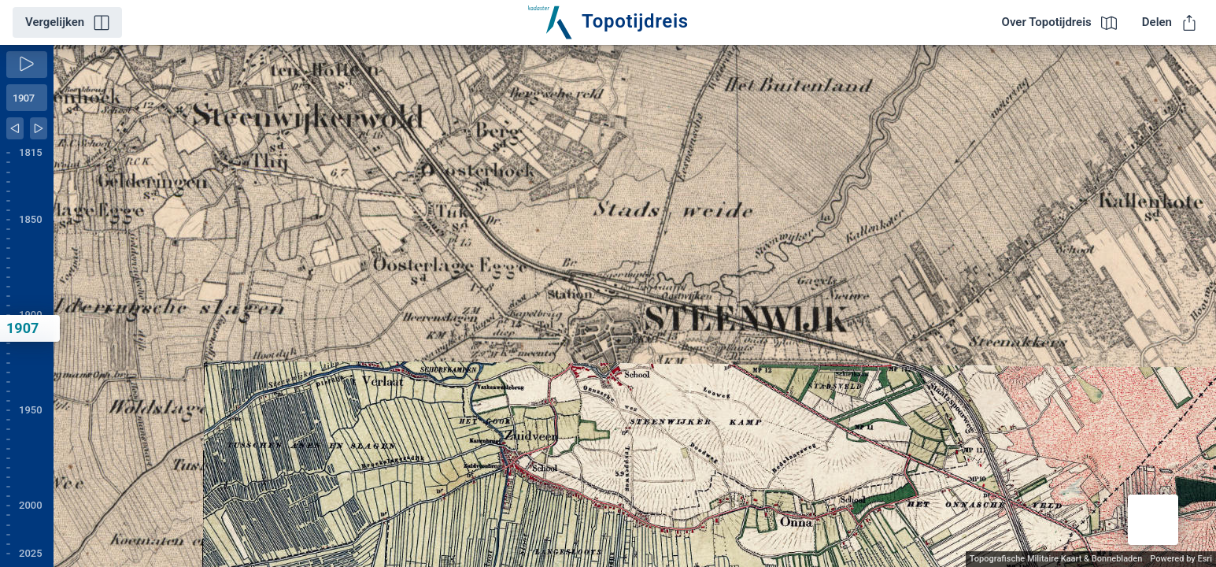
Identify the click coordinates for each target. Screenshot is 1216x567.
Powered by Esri (1181, 559)
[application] (635, 306)
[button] (1153, 520)
